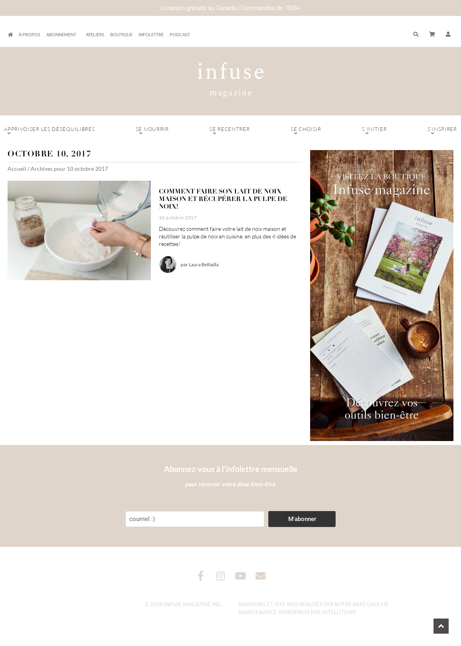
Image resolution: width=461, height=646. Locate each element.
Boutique (121, 34)
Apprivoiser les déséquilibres (50, 131)
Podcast (180, 34)
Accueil (17, 168)
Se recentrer (229, 131)
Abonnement (63, 34)
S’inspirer (442, 131)
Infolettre (151, 34)
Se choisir (306, 131)
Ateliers (95, 34)
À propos (29, 34)
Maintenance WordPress (274, 612)
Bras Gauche (371, 604)
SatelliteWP (339, 612)
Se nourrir (152, 131)
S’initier (374, 131)
